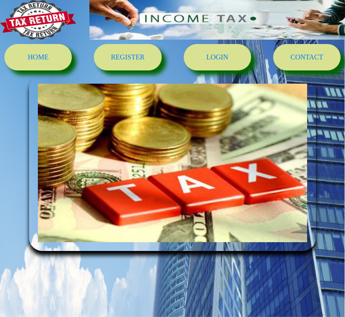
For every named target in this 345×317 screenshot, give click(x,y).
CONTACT (306, 57)
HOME (38, 57)
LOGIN (217, 57)
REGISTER (128, 57)
